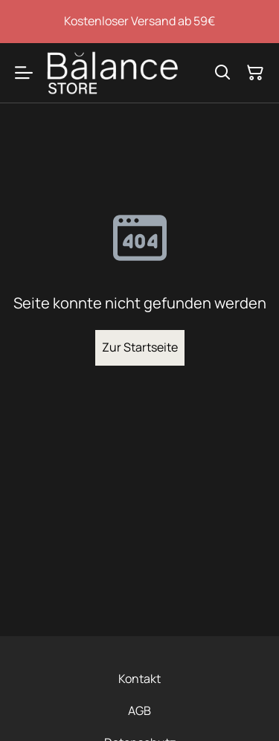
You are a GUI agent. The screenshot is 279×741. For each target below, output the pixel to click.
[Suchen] (222, 72)
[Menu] (23, 73)
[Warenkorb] (255, 72)
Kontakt (139, 678)
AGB (139, 710)
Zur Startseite (140, 347)
